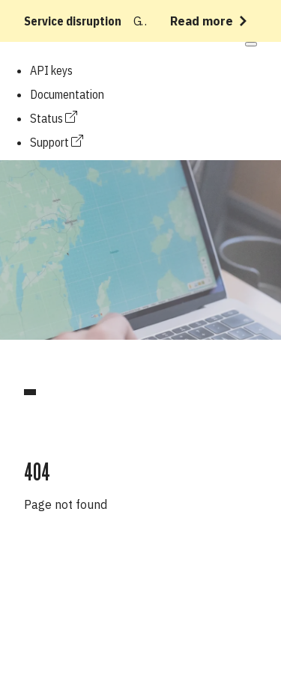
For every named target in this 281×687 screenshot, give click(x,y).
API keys (51, 70)
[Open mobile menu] (251, 44)
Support (56, 142)
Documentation (67, 94)
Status (53, 118)
